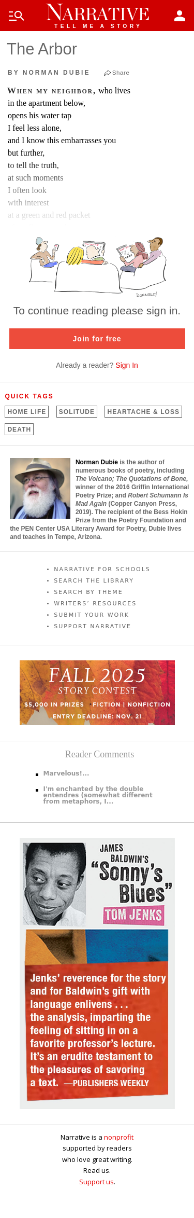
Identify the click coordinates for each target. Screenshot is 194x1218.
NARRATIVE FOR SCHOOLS (102, 569)
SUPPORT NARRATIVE (92, 626)
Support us (96, 1181)
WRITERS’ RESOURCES (95, 603)
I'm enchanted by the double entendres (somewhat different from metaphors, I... (98, 795)
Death (19, 429)
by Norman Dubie (49, 72)
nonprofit (118, 1137)
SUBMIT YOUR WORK (91, 615)
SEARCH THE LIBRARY (94, 580)
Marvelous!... (66, 773)
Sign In (126, 365)
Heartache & (143, 412)
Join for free (97, 339)
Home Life (26, 412)
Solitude (77, 412)
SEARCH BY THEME (88, 592)
